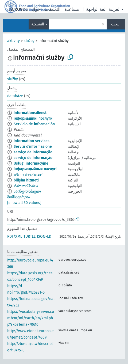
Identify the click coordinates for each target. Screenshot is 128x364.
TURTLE (30, 236)
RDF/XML (14, 236)
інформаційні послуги (33, 118)
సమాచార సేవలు (26, 186)
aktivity (13, 41)
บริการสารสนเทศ (28, 174)
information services (31, 141)
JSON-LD (44, 236)
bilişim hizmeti (26, 180)
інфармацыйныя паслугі (35, 169)
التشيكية (37, 24)
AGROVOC (18, 9)
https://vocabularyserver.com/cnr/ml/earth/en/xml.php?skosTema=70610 (30, 318)
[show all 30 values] (24, 202)
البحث (116, 24)
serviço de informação (33, 152)
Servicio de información (34, 124)
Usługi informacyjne (31, 163)
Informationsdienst (30, 113)
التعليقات (52, 9)
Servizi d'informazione (33, 146)
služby (29, 41)
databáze (15, 96)
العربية (115, 9)
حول (36, 9)
